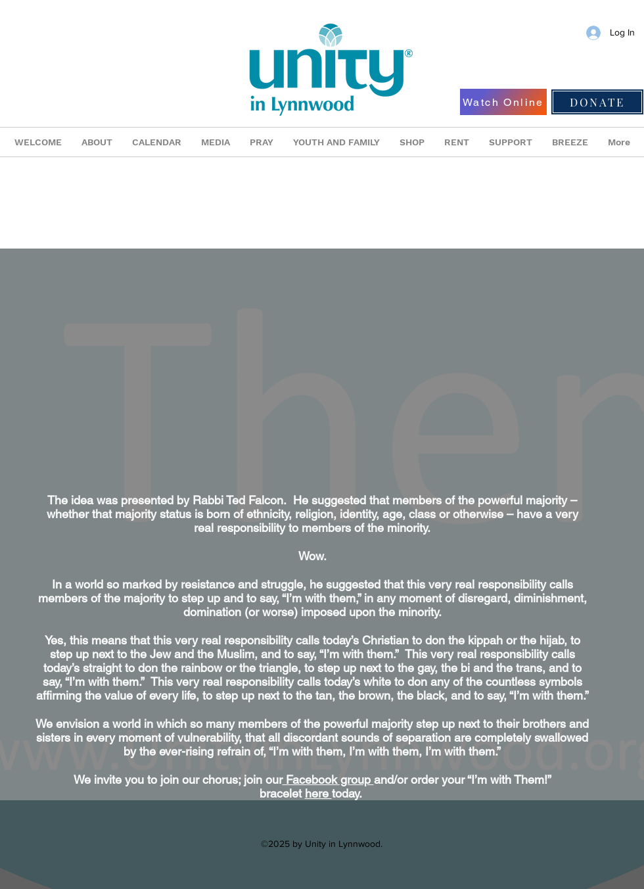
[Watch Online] (503, 102)
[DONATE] (597, 102)
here (318, 793)
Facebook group (328, 779)
